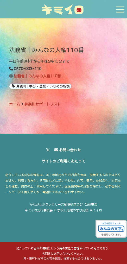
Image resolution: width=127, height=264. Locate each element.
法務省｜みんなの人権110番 (37, 76)
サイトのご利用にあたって (63, 161)
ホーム (14, 104)
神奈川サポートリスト (42, 104)
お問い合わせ (70, 150)
